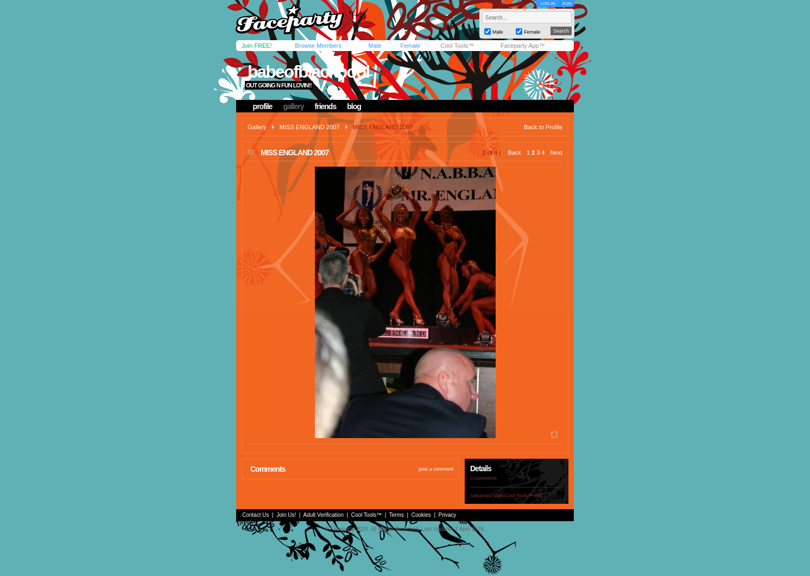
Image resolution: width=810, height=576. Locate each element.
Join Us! (286, 515)
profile (263, 106)
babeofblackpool (308, 71)
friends (326, 106)
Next (556, 152)
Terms (396, 515)
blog (354, 106)
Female (410, 45)
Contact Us (255, 515)
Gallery (257, 127)
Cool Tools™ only (524, 495)
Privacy (448, 515)
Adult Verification (323, 515)
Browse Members (318, 45)
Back (514, 152)
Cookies (421, 515)
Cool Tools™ (457, 45)
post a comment (436, 469)
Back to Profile (543, 127)
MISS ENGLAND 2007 (310, 127)
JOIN (567, 3)
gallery (293, 106)
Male (374, 45)
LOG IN (547, 3)
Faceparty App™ (523, 45)
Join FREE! (257, 45)
